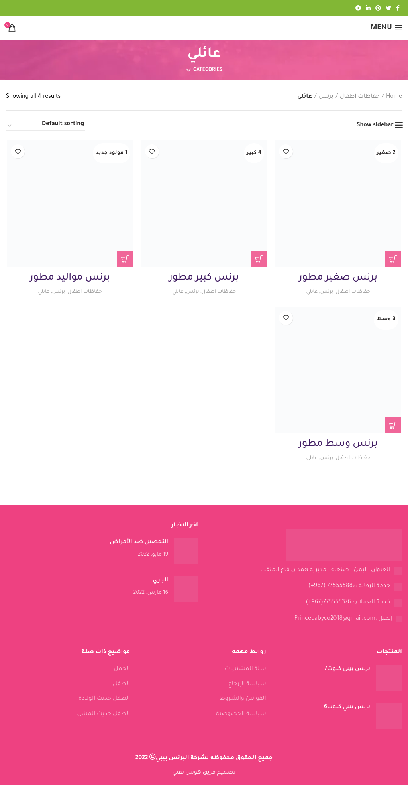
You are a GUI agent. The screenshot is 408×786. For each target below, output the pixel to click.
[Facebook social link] (398, 8)
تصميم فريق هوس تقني (204, 774)
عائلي (310, 292)
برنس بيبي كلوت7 (347, 670)
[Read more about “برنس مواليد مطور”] (125, 259)
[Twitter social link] (388, 8)
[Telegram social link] (358, 8)
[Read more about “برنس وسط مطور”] (394, 426)
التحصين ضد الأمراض (139, 543)
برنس (325, 97)
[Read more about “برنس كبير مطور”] (259, 259)
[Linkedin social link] (368, 8)
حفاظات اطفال (360, 97)
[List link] (306, 572)
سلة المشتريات (245, 670)
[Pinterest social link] (378, 8)
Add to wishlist (286, 151)
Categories (207, 70)
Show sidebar (375, 125)
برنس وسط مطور (338, 445)
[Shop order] (45, 126)
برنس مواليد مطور (69, 278)
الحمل (122, 670)
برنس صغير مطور (339, 278)
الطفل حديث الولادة (104, 700)
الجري (160, 582)
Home (394, 97)
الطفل (121, 685)
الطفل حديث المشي (103, 715)
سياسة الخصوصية (241, 715)
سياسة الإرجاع (247, 685)
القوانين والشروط (243, 700)
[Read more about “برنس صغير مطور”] (394, 259)
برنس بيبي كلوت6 (347, 708)
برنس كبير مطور (204, 278)
